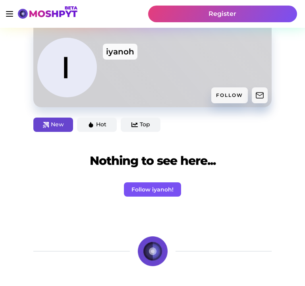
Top (140, 124)
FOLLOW (229, 95)
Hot (97, 124)
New (53, 124)
